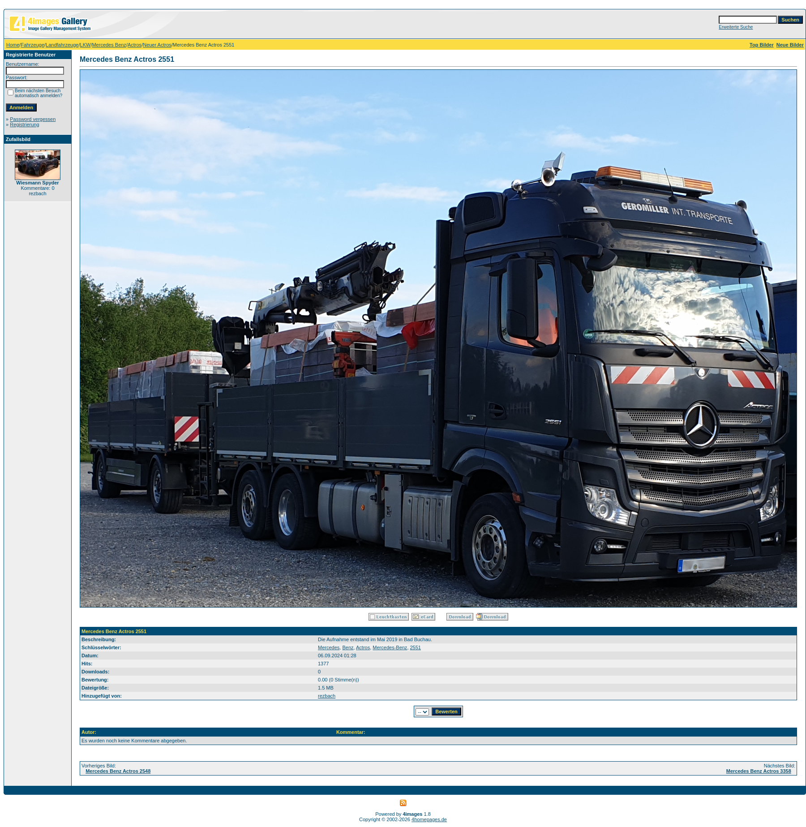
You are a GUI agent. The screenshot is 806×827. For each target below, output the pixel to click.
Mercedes (328, 647)
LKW (85, 44)
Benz (347, 647)
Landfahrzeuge (62, 44)
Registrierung (24, 124)
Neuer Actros (157, 44)
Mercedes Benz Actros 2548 (118, 771)
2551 (415, 647)
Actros (134, 44)
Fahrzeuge (32, 44)
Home (12, 44)
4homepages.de (429, 819)
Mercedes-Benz (390, 647)
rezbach (326, 695)
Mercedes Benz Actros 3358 (758, 771)
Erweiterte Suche (736, 27)
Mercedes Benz (109, 44)
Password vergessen (33, 119)
